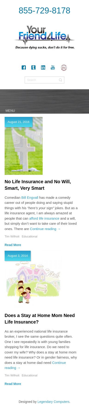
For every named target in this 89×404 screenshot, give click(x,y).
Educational (29, 236)
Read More (13, 245)
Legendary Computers (54, 402)
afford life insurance (44, 218)
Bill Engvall (29, 197)
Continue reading (45, 229)
